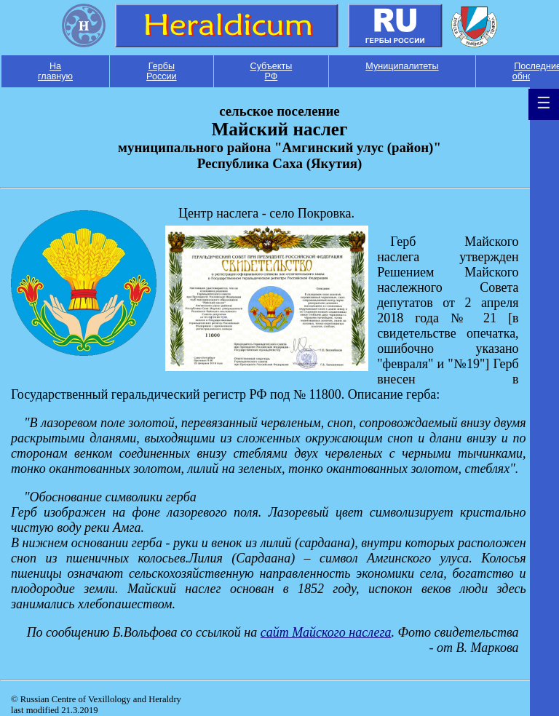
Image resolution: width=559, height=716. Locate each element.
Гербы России (161, 71)
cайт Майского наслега (326, 632)
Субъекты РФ (271, 71)
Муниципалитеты (401, 66)
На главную (55, 71)
